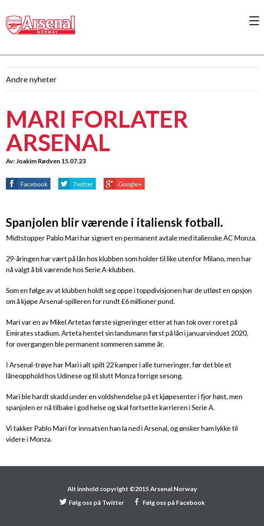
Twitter (83, 184)
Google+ (130, 184)
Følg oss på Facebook (169, 502)
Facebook (34, 184)
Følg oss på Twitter (91, 502)
